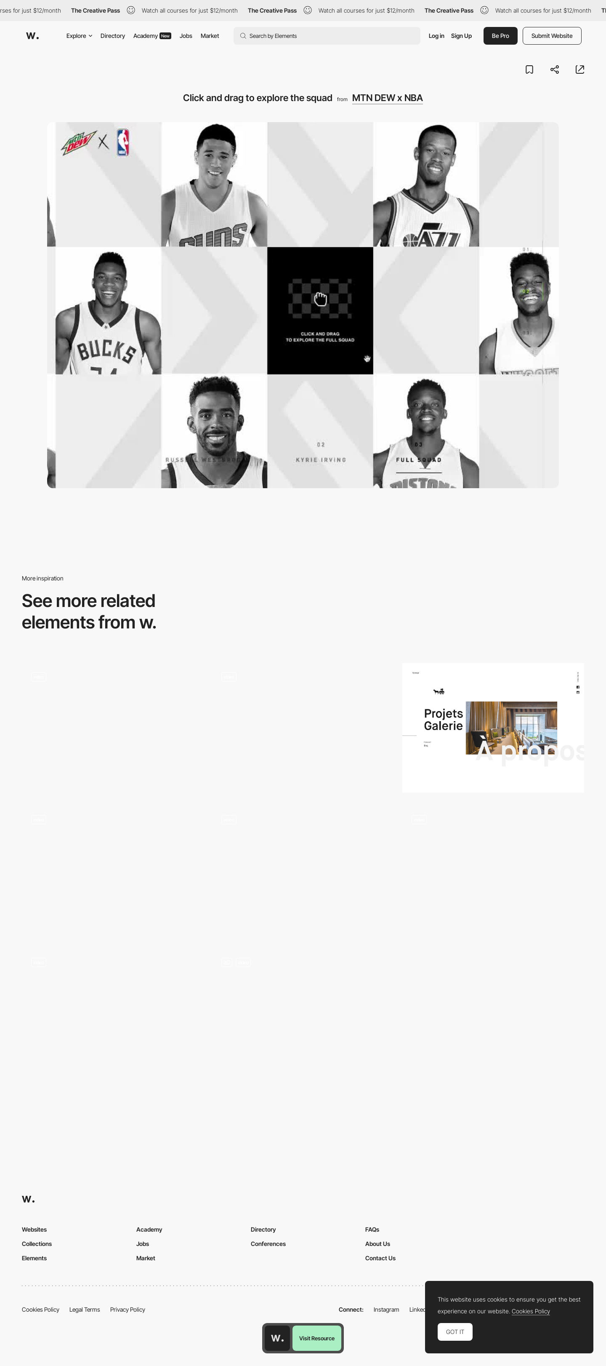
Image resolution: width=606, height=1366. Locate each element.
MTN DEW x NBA (387, 97)
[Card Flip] (303, 1016)
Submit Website (552, 35)
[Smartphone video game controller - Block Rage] (303, 728)
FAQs (372, 1229)
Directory (113, 35)
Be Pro (500, 35)
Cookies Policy (40, 1309)
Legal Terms (84, 1309)
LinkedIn (420, 1309)
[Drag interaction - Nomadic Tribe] (493, 871)
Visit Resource (317, 1338)
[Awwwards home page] (277, 1338)
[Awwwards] (32, 35)
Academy (152, 35)
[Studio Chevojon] (493, 728)
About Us (377, 1243)
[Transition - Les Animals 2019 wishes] (113, 1013)
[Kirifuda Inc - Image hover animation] (113, 728)
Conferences (268, 1243)
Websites (34, 1229)
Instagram (386, 1309)
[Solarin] (303, 871)
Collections (37, 1243)
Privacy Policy (127, 1309)
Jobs (186, 35)
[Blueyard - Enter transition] (113, 871)
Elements (34, 1258)
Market (210, 35)
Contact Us (380, 1258)
